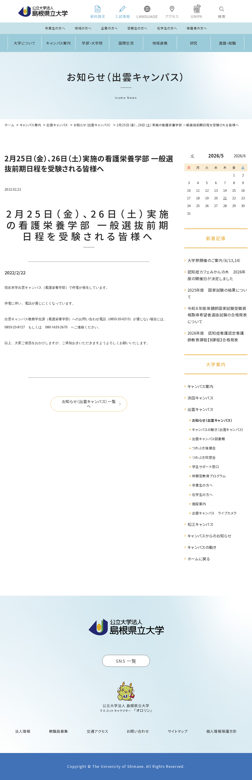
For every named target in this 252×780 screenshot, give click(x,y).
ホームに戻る (199, 558)
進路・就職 (227, 43)
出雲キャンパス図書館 (208, 438)
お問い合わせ (138, 731)
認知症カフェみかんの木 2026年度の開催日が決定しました (217, 275)
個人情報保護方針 (221, 731)
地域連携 (160, 43)
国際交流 (126, 43)
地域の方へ (83, 28)
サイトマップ (178, 731)
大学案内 (216, 364)
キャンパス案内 (58, 43)
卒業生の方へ (55, 28)
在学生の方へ (167, 28)
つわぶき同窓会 (204, 457)
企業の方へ (109, 28)
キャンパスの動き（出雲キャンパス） (218, 429)
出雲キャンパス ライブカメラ (214, 513)
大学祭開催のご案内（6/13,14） (214, 260)
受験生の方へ (137, 28)
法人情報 (22, 731)
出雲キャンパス (200, 409)
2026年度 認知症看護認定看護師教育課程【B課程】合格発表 (216, 336)
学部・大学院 (92, 43)
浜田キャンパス (200, 398)
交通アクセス (97, 731)
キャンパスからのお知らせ (209, 536)
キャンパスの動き (202, 547)
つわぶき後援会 (204, 448)
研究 (194, 43)
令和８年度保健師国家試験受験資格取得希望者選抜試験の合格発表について (217, 315)
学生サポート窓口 (205, 466)
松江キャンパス (200, 524)
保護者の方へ (197, 28)
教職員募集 (58, 731)
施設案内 (199, 503)
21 (225, 198)
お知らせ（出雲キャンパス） (212, 420)
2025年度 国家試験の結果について (217, 293)
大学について (25, 43)
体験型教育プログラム (209, 475)
